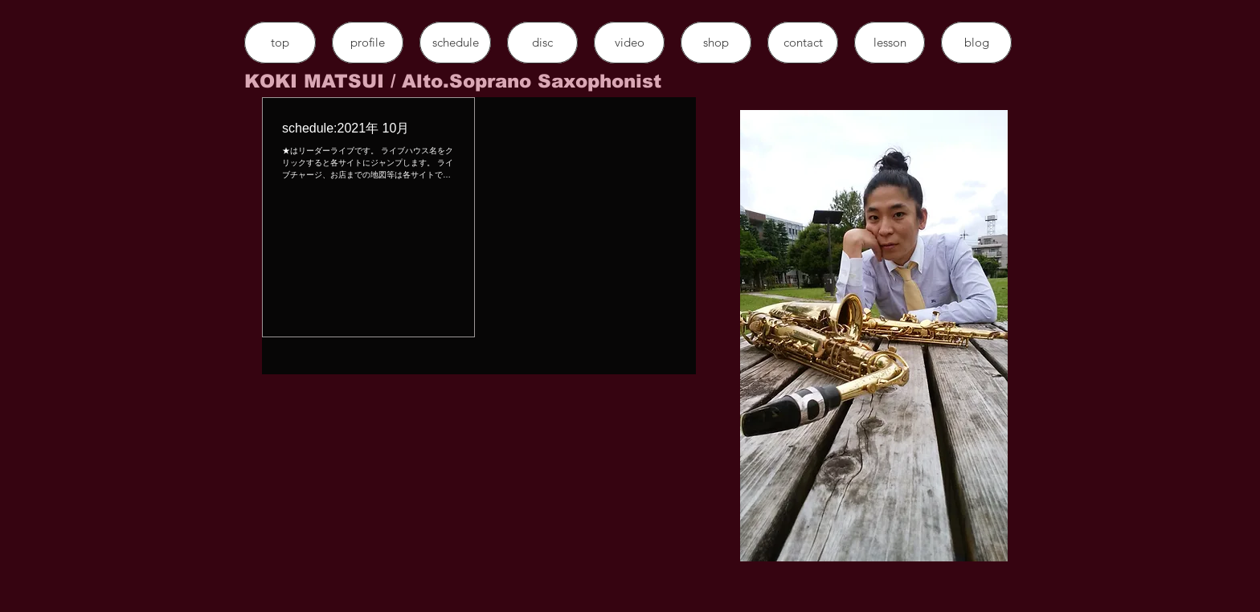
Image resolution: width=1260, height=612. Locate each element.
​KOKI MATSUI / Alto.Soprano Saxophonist (452, 81)
